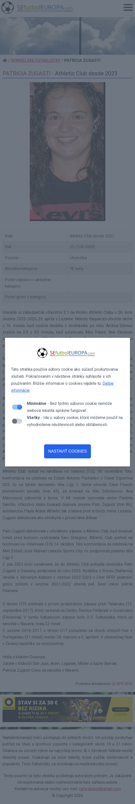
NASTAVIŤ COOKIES (67, 451)
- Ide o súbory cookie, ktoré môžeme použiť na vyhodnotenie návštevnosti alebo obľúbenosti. (75, 421)
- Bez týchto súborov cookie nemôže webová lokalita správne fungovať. (69, 407)
